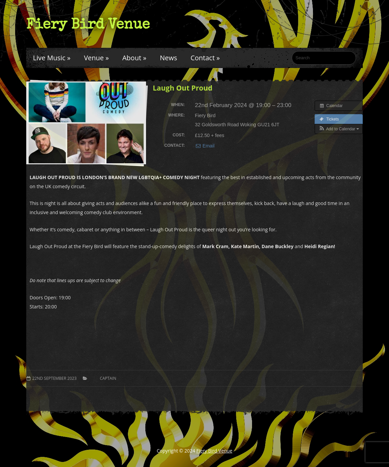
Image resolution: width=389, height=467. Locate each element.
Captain (108, 378)
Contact (205, 57)
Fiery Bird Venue (88, 24)
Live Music (51, 57)
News (168, 57)
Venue (96, 57)
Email (204, 145)
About (134, 57)
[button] (338, 129)
